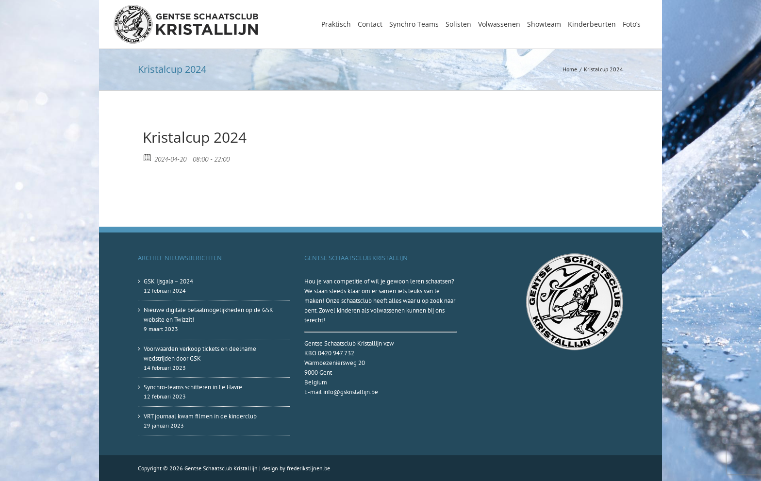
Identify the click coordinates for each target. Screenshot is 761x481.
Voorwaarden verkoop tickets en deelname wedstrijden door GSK (200, 354)
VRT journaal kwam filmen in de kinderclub (200, 416)
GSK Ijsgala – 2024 (168, 281)
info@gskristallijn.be (350, 392)
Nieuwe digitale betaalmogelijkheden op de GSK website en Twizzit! (208, 315)
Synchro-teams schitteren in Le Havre (193, 387)
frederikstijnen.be (308, 468)
